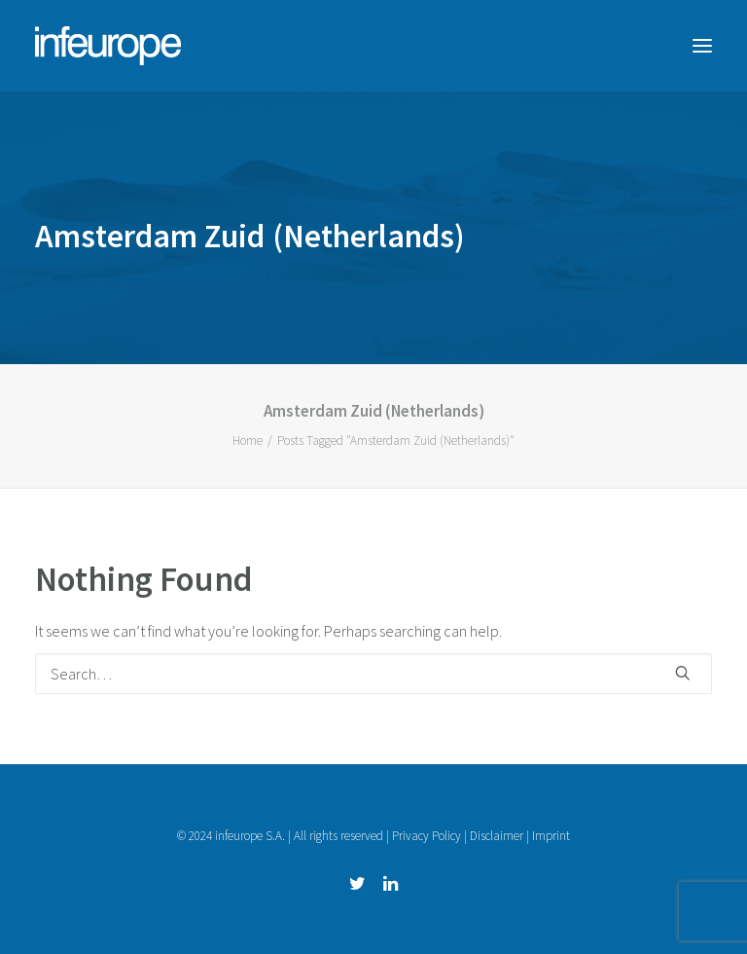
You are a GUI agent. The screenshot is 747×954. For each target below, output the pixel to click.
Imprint (551, 835)
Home (247, 440)
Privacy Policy (426, 835)
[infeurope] (108, 45)
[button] (702, 46)
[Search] (373, 673)
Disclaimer (496, 835)
